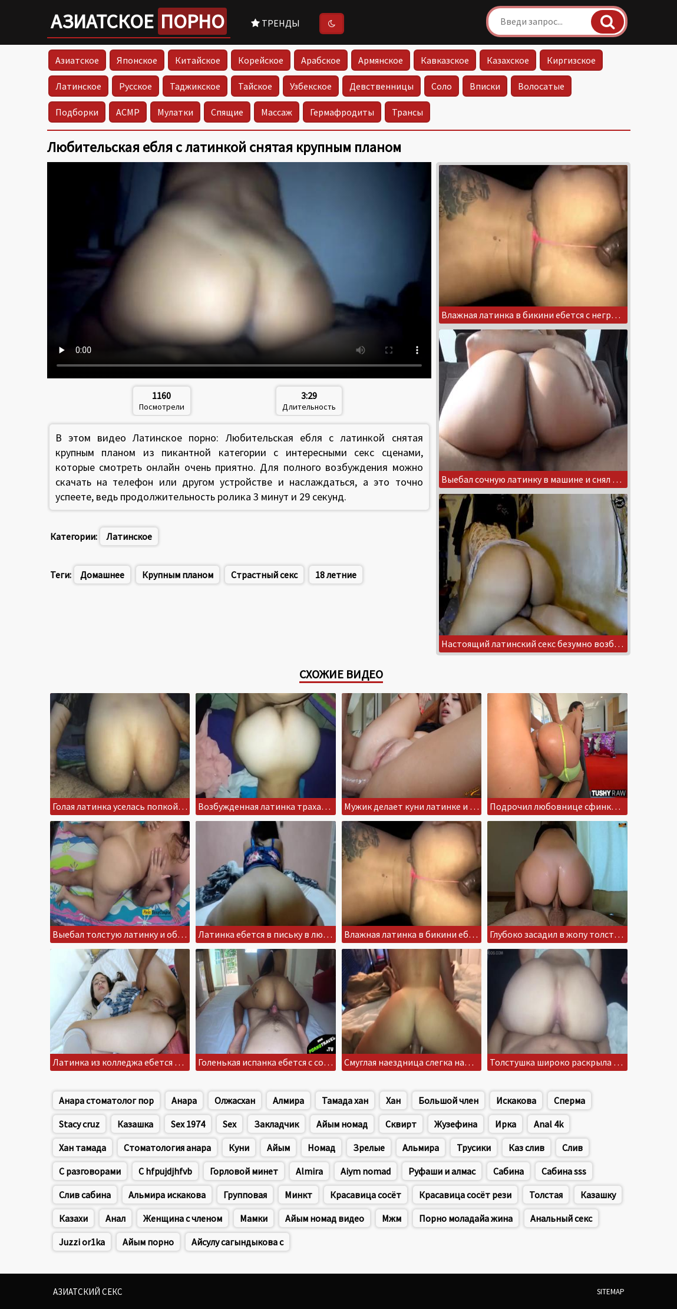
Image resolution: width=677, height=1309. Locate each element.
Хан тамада (82, 1147)
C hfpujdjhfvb (165, 1171)
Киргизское (571, 60)
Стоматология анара (167, 1147)
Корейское (260, 60)
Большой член (448, 1100)
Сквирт (401, 1124)
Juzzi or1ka (82, 1242)
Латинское (78, 86)
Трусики (474, 1147)
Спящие (227, 112)
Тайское (255, 86)
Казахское (508, 60)
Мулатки (175, 112)
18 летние (335, 575)
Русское (135, 86)
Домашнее (102, 575)
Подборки (76, 112)
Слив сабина (85, 1195)
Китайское (197, 60)
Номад (321, 1147)
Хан (393, 1100)
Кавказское (445, 60)
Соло (441, 86)
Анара (184, 1100)
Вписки (485, 86)
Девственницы (381, 86)
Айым (278, 1147)
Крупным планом (177, 575)
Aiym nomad (366, 1171)
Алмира (288, 1100)
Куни (239, 1147)
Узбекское (311, 86)
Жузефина (455, 1124)
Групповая (245, 1195)
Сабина (508, 1171)
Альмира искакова (167, 1195)
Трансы (407, 112)
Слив (572, 1147)
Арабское (321, 60)
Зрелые (369, 1147)
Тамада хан (345, 1100)
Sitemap (611, 1292)
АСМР (128, 112)
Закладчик (276, 1124)
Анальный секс (561, 1218)
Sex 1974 (188, 1124)
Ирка (505, 1124)
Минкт (298, 1195)
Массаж (276, 112)
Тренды (275, 23)
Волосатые (541, 86)
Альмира (420, 1147)
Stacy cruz (79, 1124)
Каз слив (526, 1147)
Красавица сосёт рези (465, 1195)
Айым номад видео (324, 1218)
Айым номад (342, 1124)
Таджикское (195, 86)
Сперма (569, 1100)
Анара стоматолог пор (106, 1100)
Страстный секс (264, 575)
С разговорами (90, 1171)
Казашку (598, 1195)
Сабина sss (563, 1171)
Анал (115, 1218)
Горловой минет (244, 1171)
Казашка (135, 1124)
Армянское (380, 60)
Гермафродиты (342, 112)
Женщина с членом (182, 1218)
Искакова (516, 1100)
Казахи (73, 1218)
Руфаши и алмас (441, 1171)
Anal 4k (548, 1124)
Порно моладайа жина (466, 1218)
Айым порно (148, 1242)
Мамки (254, 1218)
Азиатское (139, 21)
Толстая (546, 1195)
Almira (309, 1171)
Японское (137, 60)
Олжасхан (234, 1100)
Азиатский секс (88, 1291)
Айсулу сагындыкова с (237, 1242)
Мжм (391, 1218)
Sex (229, 1124)
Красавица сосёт (365, 1195)
